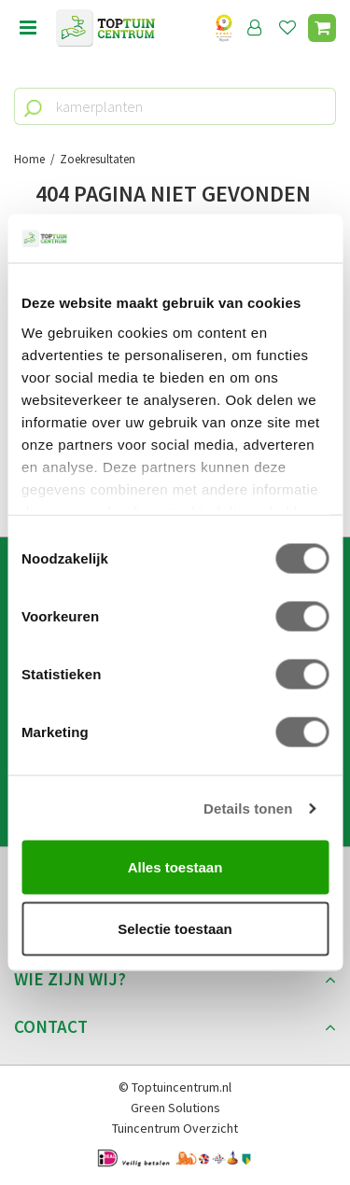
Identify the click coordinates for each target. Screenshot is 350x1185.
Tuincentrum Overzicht (175, 1128)
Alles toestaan (175, 867)
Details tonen (247, 808)
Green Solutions (175, 1107)
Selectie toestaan (175, 928)
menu (28, 28)
